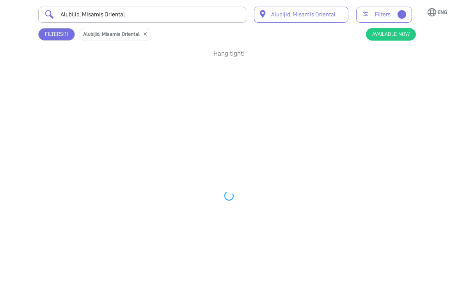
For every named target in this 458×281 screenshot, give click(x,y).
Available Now (391, 34)
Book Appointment (379, 81)
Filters (56, 34)
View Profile (380, 105)
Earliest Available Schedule (238, 72)
